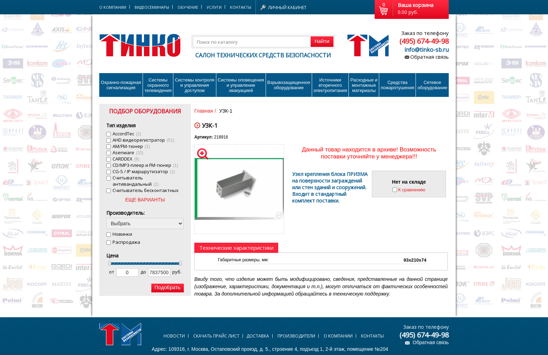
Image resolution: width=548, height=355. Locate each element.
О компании (338, 336)
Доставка (257, 336)
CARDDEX (126, 159)
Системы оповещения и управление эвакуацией (241, 85)
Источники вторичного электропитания (330, 85)
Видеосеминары (152, 7)
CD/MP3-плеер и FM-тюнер (145, 165)
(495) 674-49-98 (424, 41)
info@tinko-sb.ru (426, 50)
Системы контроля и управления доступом (194, 85)
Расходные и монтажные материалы (364, 85)
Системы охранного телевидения (158, 85)
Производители (296, 336)
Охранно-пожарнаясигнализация (121, 85)
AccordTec (127, 133)
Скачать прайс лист (216, 336)
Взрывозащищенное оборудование (288, 85)
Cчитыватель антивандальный (136, 181)
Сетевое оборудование (432, 85)
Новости (174, 336)
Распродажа (126, 242)
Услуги (214, 7)
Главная (203, 111)
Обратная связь (429, 57)
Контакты (240, 7)
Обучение (188, 7)
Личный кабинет (287, 7)
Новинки (122, 234)
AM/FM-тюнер (131, 146)
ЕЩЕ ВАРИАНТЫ (145, 200)
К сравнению (411, 189)
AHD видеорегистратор (143, 140)
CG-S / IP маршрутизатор (144, 171)
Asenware (128, 152)
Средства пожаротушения (397, 85)
